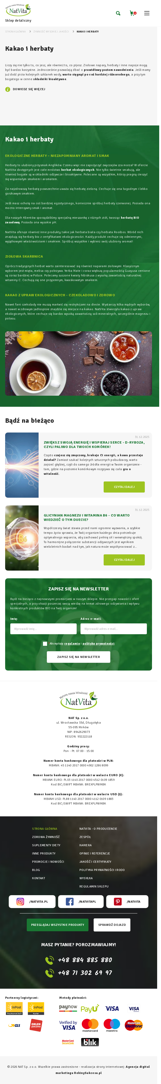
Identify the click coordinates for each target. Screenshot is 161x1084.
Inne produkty (43, 854)
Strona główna (44, 829)
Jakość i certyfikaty (95, 862)
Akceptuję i (81, 644)
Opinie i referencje (94, 854)
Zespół (85, 837)
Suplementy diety (46, 845)
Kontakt (38, 878)
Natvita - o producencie (98, 829)
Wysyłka (86, 878)
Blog (36, 870)
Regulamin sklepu (94, 886)
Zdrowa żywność (46, 837)
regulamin (72, 644)
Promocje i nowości (48, 862)
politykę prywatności (98, 644)
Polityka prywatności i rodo (102, 870)
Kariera (85, 845)
